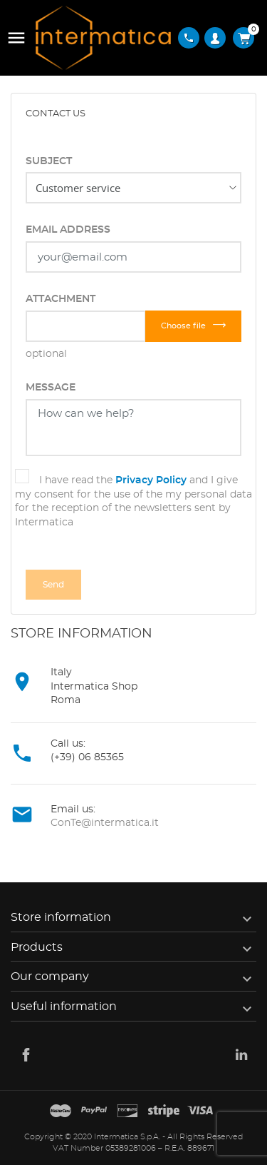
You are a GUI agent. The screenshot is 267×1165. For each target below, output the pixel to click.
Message (50, 388)
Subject (49, 161)
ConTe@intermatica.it (105, 823)
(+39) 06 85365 (87, 757)
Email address (68, 230)
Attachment (60, 299)
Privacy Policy (151, 480)
